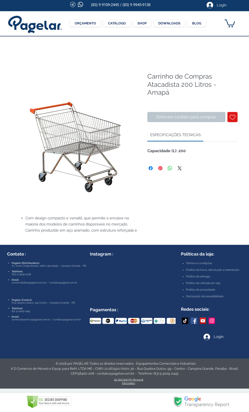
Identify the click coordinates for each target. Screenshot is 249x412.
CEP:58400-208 (82, 373)
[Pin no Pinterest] (160, 168)
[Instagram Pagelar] (212, 321)
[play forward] (169, 321)
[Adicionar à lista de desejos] (232, 117)
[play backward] (96, 321)
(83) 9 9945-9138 (136, 5)
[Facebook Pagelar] (194, 321)
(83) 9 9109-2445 (105, 5)
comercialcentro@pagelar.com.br (31, 319)
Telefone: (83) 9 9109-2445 (158, 373)
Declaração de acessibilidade (204, 296)
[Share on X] (180, 168)
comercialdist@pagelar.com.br (29, 282)
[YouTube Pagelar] (203, 321)
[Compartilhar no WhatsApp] (170, 168)
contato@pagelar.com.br (63, 282)
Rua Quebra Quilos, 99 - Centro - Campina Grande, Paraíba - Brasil (187, 369)
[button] (230, 23)
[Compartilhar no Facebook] (151, 168)
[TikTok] (185, 321)
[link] (175, 135)
